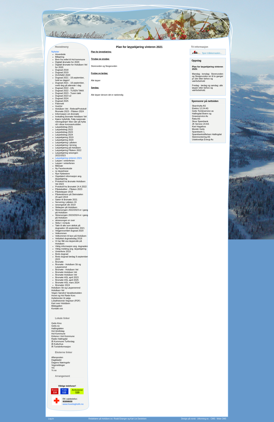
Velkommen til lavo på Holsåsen (70, 236)
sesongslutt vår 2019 (65, 205)
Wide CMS (221, 419)
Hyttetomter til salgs (61, 298)
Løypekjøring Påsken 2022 (68, 150)
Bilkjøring (59, 57)
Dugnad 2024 (61, 98)
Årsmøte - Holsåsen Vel (66, 269)
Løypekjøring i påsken (66, 142)
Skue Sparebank (200, 121)
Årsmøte (59, 262)
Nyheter (55, 51)
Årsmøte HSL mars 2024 (67, 282)
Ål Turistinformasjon (61, 346)
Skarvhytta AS (199, 106)
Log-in (51, 419)
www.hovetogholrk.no (73, 404)
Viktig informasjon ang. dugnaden (71, 246)
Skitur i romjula (62, 223)
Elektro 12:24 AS (200, 108)
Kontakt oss (57, 308)
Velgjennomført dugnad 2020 (69, 230)
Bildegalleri (56, 306)
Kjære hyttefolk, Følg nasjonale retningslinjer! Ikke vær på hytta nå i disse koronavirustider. (70, 122)
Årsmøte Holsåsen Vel (66, 272)
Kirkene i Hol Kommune (63, 336)
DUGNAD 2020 (62, 75)
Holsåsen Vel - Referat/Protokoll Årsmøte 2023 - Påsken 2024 (70, 110)
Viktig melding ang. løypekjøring (70, 249)
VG (53, 368)
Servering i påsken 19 (65, 202)
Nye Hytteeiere (62, 173)
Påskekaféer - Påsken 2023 (68, 189)
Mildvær (59, 166)
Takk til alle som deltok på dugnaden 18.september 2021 (70, 226)
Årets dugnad (61, 254)
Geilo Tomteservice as (203, 111)
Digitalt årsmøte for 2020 (67, 62)
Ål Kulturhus (57, 344)
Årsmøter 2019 (62, 285)
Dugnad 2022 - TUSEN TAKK (69, 90)
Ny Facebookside (63, 168)
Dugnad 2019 (61, 72)
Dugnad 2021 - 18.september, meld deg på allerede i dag (69, 84)
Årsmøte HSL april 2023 (67, 277)
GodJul (58, 106)
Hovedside (60, 54)
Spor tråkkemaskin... (212, 53)
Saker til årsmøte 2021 (66, 199)
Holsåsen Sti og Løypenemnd (65, 288)
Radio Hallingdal (59, 339)
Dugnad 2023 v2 (63, 96)
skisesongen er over (65, 220)
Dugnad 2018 (61, 70)
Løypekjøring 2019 (64, 137)
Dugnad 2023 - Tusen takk (68, 93)
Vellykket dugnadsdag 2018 (68, 238)
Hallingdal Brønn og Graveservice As (201, 114)
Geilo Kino (56, 323)
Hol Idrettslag (57, 331)
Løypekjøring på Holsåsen (68, 147)
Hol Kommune (58, 333)
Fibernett (59, 103)
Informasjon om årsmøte (67, 114)
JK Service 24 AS (200, 124)
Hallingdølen (57, 328)
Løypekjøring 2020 (64, 140)
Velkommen (61, 233)
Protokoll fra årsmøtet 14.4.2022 (71, 186)
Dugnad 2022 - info (64, 88)
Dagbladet (56, 360)
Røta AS (196, 119)
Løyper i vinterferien (65, 160)
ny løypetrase (61, 171)
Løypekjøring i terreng (66, 145)
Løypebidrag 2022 (64, 129)
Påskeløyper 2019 (64, 192)
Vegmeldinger (58, 365)
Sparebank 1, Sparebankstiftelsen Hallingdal (207, 132)
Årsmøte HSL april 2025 (67, 280)
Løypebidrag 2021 (64, 127)
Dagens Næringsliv (60, 362)
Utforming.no (203, 419)
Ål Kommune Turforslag (62, 341)
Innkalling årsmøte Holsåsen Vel (71, 116)
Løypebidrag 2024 (64, 134)
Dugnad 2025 (61, 101)
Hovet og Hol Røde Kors (63, 295)
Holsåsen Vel (57, 290)
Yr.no (54, 370)
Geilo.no (55, 326)
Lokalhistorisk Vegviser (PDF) (65, 300)
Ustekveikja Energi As (202, 139)
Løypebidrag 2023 (64, 132)
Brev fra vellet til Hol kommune (70, 59)
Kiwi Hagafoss (199, 126)
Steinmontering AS (201, 137)
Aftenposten (57, 357)
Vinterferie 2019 (63, 251)
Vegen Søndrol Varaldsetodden (66, 293)
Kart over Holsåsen (60, 303)
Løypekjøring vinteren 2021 (68, 158)
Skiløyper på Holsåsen (66, 207)
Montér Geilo (198, 129)
